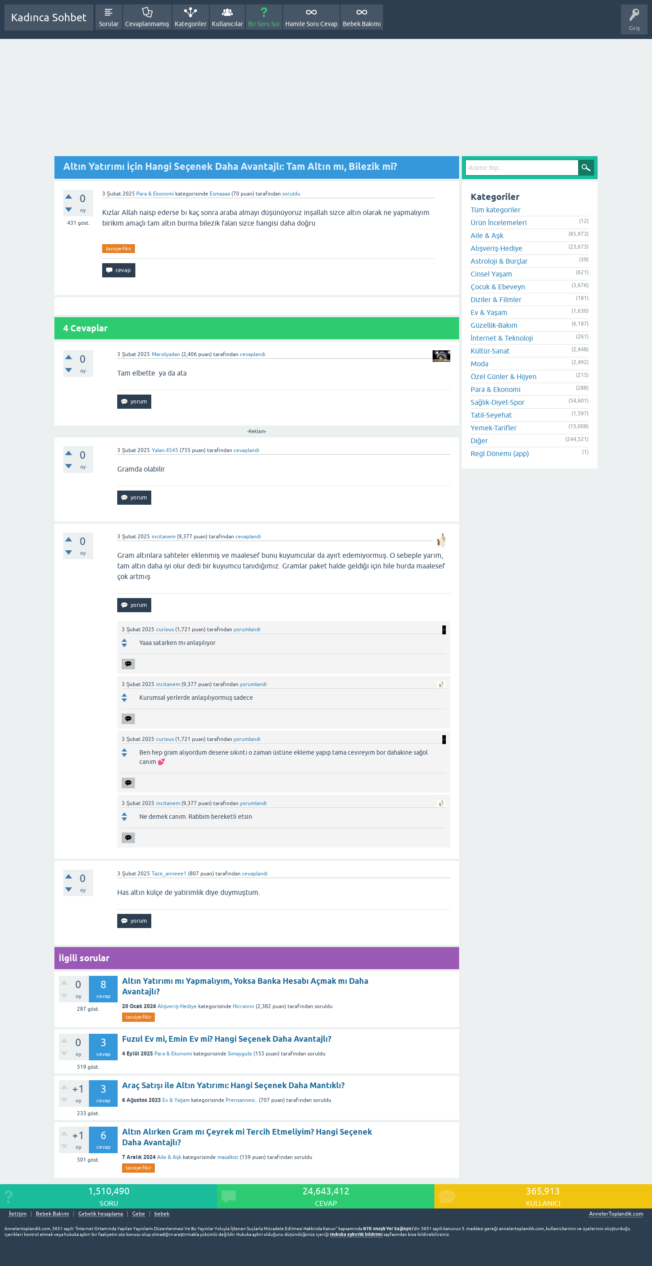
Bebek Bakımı (362, 23)
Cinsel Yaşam (491, 274)
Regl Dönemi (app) (500, 453)
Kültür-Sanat (490, 351)
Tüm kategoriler (496, 210)
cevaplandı (252, 354)
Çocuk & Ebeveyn (498, 287)
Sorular (109, 23)
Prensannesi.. (241, 1100)
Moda (479, 364)
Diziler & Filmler (496, 299)
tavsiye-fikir (118, 248)
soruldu (291, 194)
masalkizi (227, 1157)
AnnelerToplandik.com (616, 1214)
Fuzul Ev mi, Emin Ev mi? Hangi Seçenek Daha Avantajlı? (226, 1038)
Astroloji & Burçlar (499, 261)
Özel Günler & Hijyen (504, 376)
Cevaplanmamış (147, 23)
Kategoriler (191, 23)
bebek (161, 1214)
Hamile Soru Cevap (311, 23)
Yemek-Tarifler (494, 428)
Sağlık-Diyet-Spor (498, 402)
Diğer (479, 441)
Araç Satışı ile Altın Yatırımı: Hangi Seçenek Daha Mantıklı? (233, 1085)
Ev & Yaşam (176, 1100)
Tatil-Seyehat (491, 415)
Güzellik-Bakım (494, 325)
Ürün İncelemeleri (499, 222)
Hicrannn (243, 1006)
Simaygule (240, 1054)
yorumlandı (247, 629)
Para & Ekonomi (155, 194)
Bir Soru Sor (264, 23)
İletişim (18, 1214)
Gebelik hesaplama (100, 1214)
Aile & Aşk (169, 1157)
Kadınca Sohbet (49, 17)
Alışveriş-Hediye (177, 1006)
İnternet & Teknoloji (502, 338)
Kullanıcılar (227, 23)
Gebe (138, 1214)
